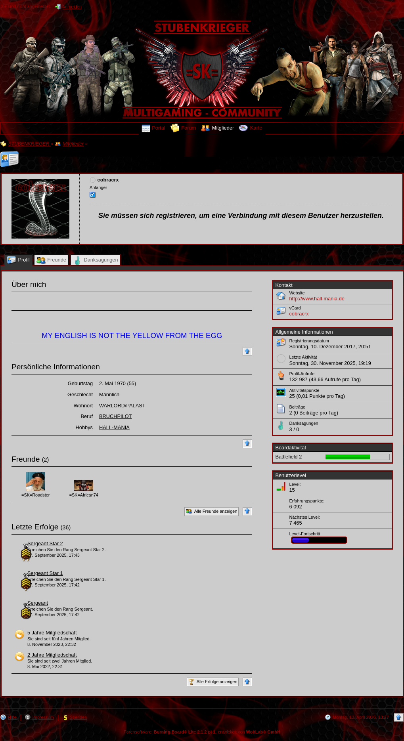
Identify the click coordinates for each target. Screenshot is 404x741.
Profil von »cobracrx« (60, 154)
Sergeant (37, 603)
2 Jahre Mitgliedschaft (52, 655)
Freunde (25, 459)
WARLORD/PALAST (122, 406)
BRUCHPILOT (115, 416)
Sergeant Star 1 (45, 573)
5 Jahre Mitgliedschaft (52, 633)
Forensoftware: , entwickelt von (202, 732)
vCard (295, 308)
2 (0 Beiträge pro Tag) (313, 413)
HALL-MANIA (114, 427)
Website (296, 292)
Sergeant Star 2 (45, 543)
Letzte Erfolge (34, 527)
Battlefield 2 (288, 457)
